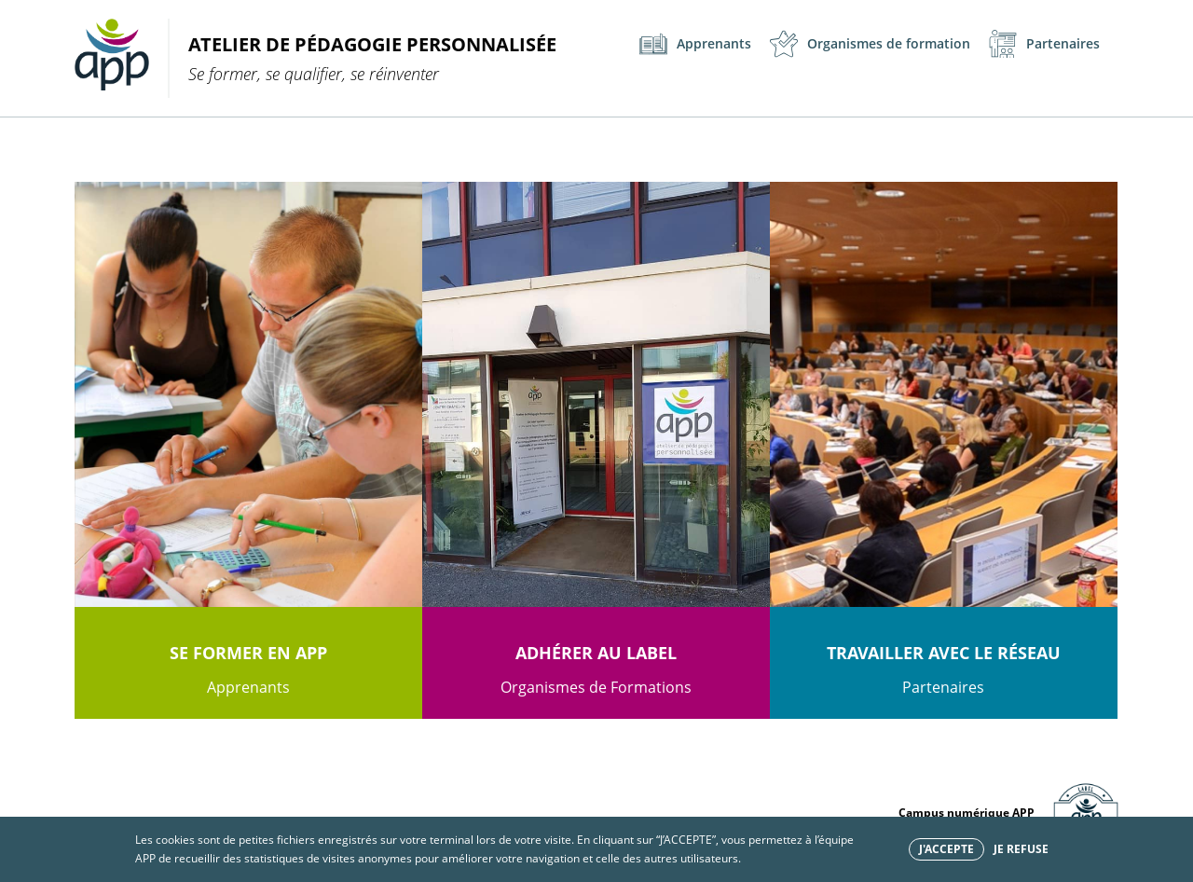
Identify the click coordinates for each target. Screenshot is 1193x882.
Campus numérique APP (966, 812)
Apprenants (695, 44)
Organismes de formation (870, 44)
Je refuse (1021, 849)
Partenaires (1044, 44)
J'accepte (946, 849)
